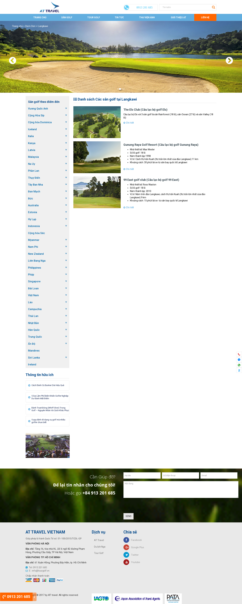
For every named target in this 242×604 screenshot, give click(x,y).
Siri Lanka (34, 357)
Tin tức (119, 17)
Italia (31, 136)
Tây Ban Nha (35, 184)
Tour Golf (93, 17)
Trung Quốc (35, 336)
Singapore (34, 281)
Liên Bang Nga (36, 260)
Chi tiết (128, 122)
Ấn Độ (31, 343)
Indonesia (34, 226)
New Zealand (36, 253)
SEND (128, 516)
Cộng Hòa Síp (36, 115)
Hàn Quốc (34, 329)
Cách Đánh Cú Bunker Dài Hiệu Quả (47, 385)
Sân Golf (66, 17)
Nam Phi (33, 246)
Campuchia (35, 309)
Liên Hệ (205, 17)
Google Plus (133, 547)
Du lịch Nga (99, 546)
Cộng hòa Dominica (40, 122)
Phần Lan (33, 170)
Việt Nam (33, 295)
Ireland (32, 364)
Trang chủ (39, 17)
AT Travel (99, 540)
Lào (30, 302)
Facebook (132, 540)
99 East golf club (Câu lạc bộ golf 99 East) (151, 179)
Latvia (31, 150)
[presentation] (148, 506)
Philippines (34, 267)
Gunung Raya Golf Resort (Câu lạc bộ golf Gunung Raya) (160, 144)
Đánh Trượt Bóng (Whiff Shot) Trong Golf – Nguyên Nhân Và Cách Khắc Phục (50, 409)
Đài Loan (33, 288)
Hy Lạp (32, 219)
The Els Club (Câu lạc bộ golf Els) (145, 109)
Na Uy (31, 163)
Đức (30, 198)
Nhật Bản (33, 323)
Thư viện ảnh (147, 17)
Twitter (131, 554)
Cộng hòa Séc (36, 233)
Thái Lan (33, 316)
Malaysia (33, 156)
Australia (33, 205)
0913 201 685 (16, 597)
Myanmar (33, 240)
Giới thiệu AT (178, 17)
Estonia (32, 212)
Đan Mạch (34, 191)
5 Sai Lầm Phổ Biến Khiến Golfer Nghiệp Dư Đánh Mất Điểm (49, 397)
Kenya (31, 143)
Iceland (32, 129)
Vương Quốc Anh (38, 108)
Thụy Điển (34, 177)
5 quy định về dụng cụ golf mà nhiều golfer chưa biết (48, 421)
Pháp (31, 274)
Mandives (34, 350)
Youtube (131, 562)
